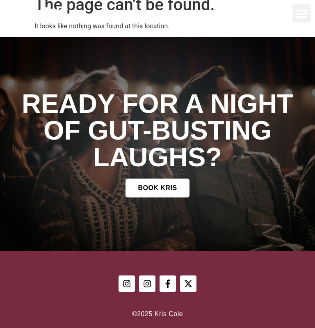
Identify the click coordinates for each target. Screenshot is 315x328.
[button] (301, 13)
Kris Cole (35, 13)
